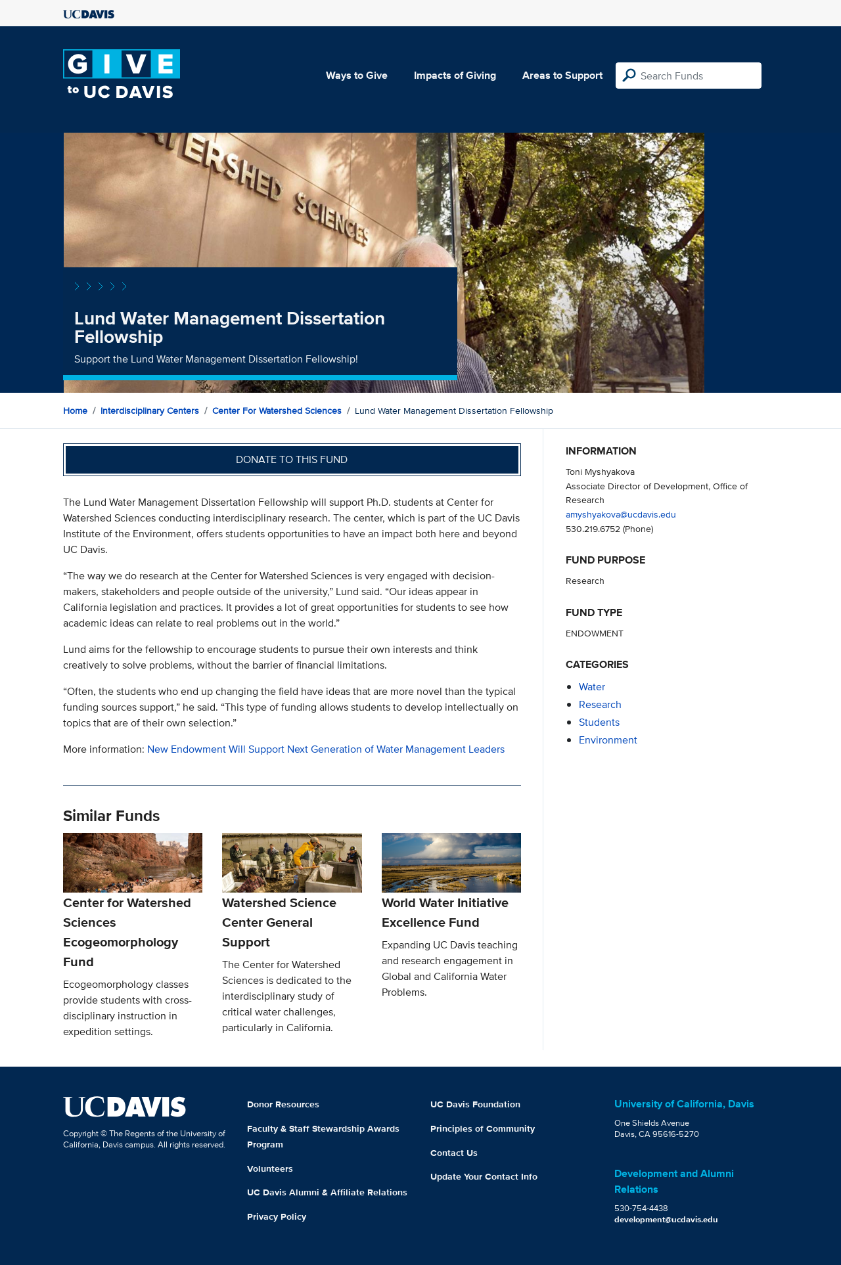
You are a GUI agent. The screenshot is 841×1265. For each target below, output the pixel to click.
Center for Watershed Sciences (277, 410)
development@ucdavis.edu (666, 1219)
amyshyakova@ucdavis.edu (621, 514)
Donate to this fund (292, 459)
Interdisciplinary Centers (150, 410)
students (599, 722)
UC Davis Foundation (475, 1104)
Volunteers (270, 1168)
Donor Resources (283, 1104)
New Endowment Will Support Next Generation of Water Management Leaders (326, 749)
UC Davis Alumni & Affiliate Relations (327, 1192)
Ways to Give (357, 75)
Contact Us (454, 1152)
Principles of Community (482, 1128)
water (592, 686)
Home (75, 410)
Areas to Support (562, 75)
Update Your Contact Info (483, 1176)
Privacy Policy (276, 1216)
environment (608, 739)
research (600, 704)
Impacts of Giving (455, 75)
